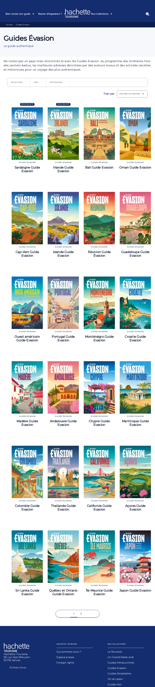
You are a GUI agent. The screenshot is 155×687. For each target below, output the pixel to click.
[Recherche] (147, 14)
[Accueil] (77, 13)
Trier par (109, 94)
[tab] (20, 14)
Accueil (9, 24)
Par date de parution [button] (129, 94)
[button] (18, 82)
